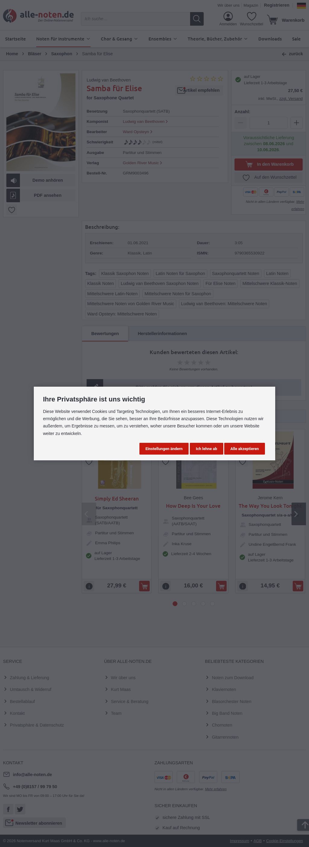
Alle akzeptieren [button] (244, 448)
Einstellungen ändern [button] (164, 448)
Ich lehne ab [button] (206, 448)
